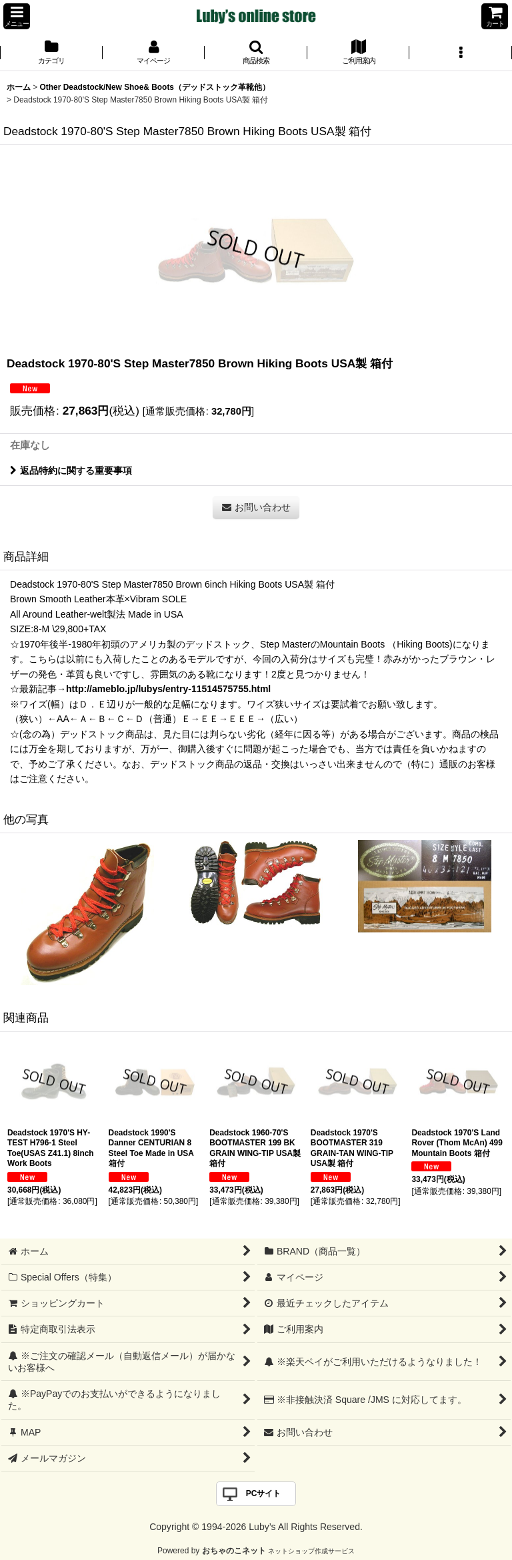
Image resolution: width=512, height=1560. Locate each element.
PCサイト (263, 1493)
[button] (16, 16)
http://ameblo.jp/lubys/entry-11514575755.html (168, 688)
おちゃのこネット (234, 1550)
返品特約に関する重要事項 (71, 470)
